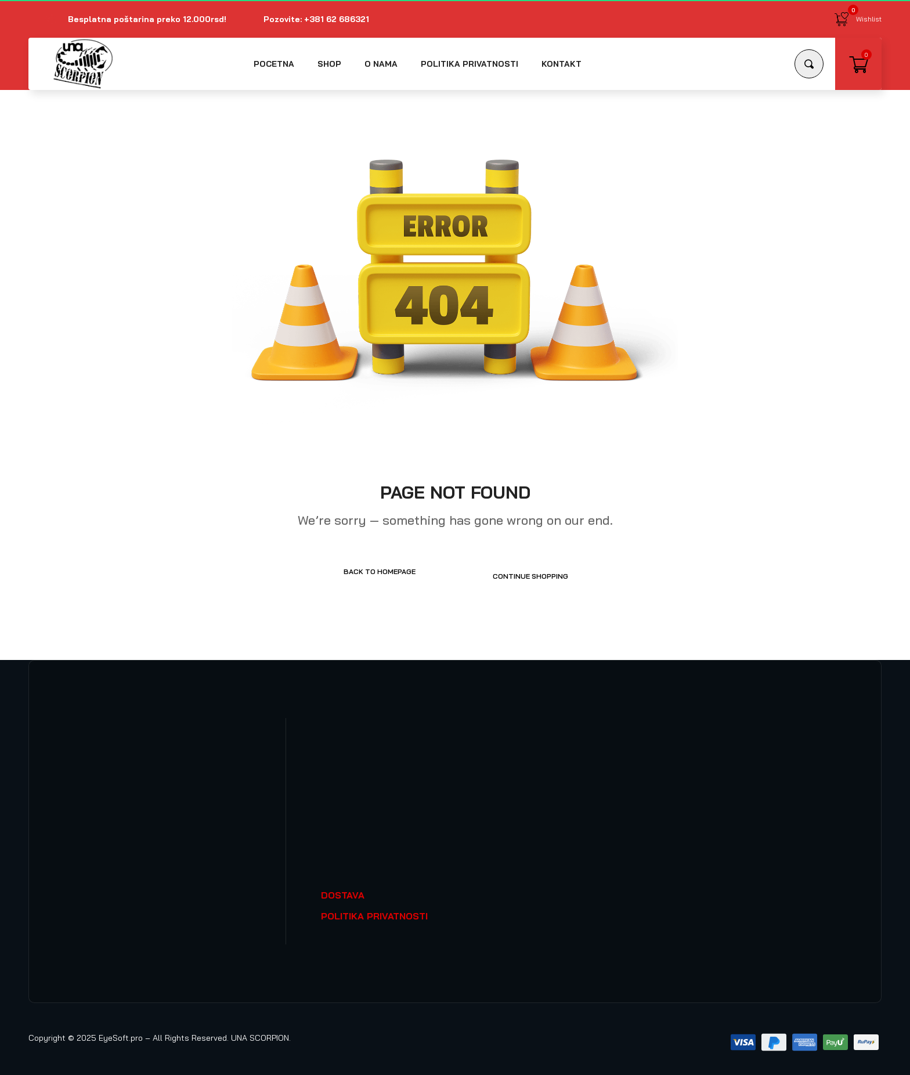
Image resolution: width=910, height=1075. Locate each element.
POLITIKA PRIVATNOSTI (374, 911)
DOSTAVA (342, 890)
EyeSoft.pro (121, 1033)
